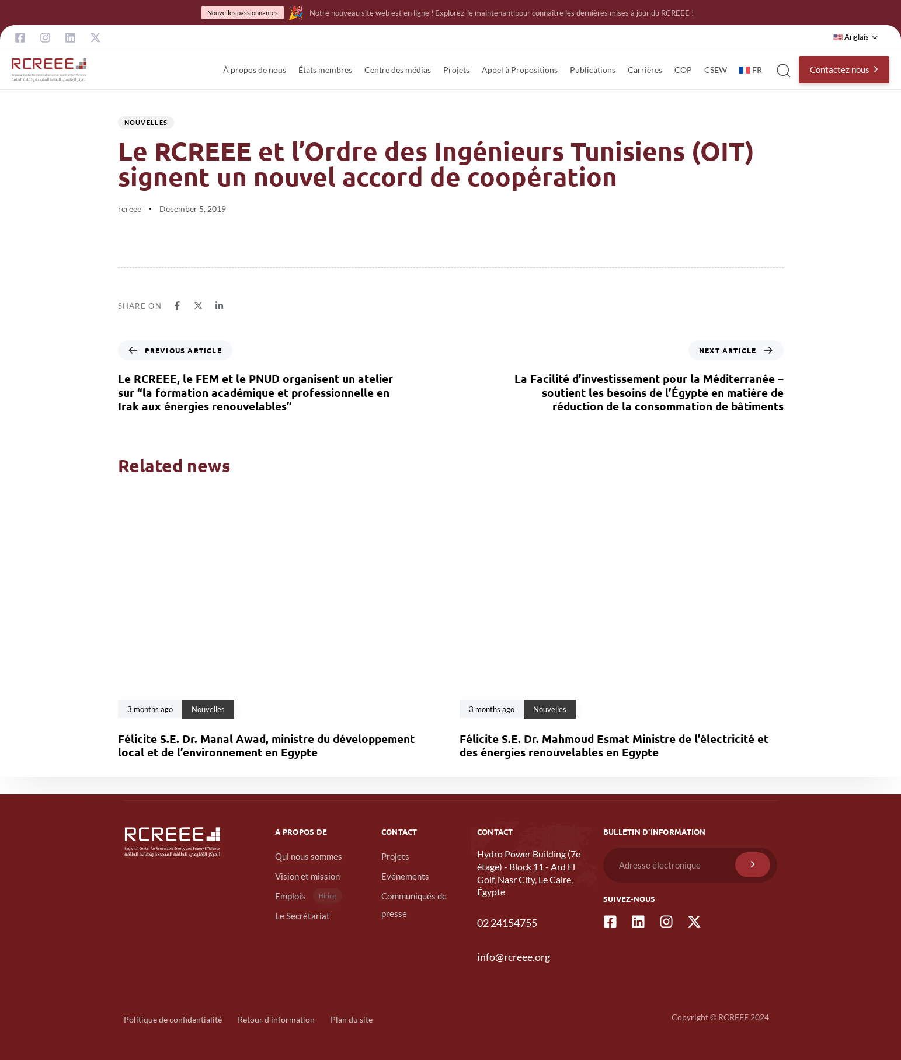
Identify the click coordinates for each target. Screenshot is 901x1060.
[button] (855, 37)
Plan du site (352, 1019)
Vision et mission (307, 876)
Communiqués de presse (414, 905)
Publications (592, 70)
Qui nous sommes (308, 856)
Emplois (308, 895)
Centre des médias (397, 70)
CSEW (715, 70)
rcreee (129, 209)
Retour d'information (276, 1019)
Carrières (645, 70)
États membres (325, 70)
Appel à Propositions (520, 70)
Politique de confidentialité (173, 1019)
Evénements (405, 876)
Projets (456, 70)
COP (683, 70)
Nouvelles (146, 122)
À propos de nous (254, 70)
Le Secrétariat (302, 916)
